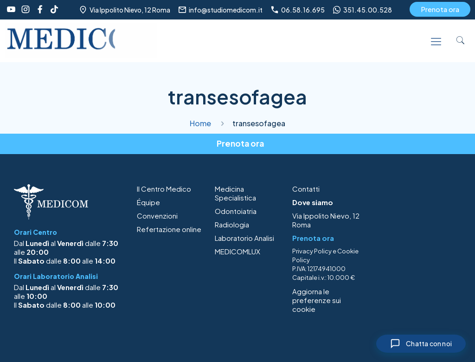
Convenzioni (157, 215)
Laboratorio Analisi (244, 237)
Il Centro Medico (164, 188)
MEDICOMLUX (237, 251)
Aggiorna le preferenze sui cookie (316, 300)
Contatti (306, 188)
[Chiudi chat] (419, 343)
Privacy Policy (312, 251)
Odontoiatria (236, 211)
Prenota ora (440, 9)
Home (200, 123)
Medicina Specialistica (235, 193)
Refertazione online (169, 229)
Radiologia (232, 224)
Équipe (148, 202)
